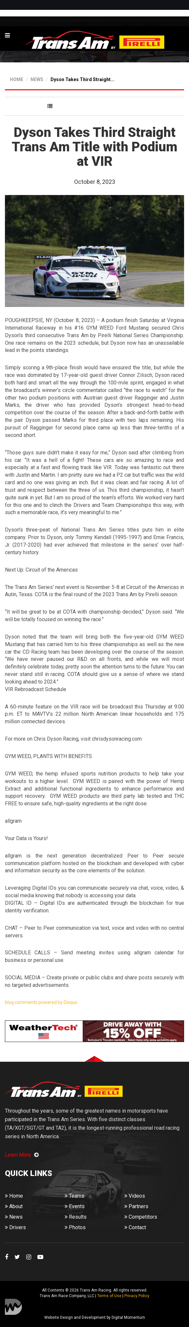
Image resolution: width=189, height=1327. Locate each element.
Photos (75, 1227)
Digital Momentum (13, 1307)
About (14, 1206)
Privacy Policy (136, 1296)
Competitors (140, 1217)
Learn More (22, 1155)
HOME (16, 79)
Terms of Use (109, 1296)
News (14, 1217)
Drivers (15, 1227)
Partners (136, 1206)
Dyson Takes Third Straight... (83, 79)
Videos (134, 1196)
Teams (74, 1196)
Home (14, 1196)
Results (76, 1217)
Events (75, 1206)
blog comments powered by (41, 1002)
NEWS (37, 79)
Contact (135, 1227)
